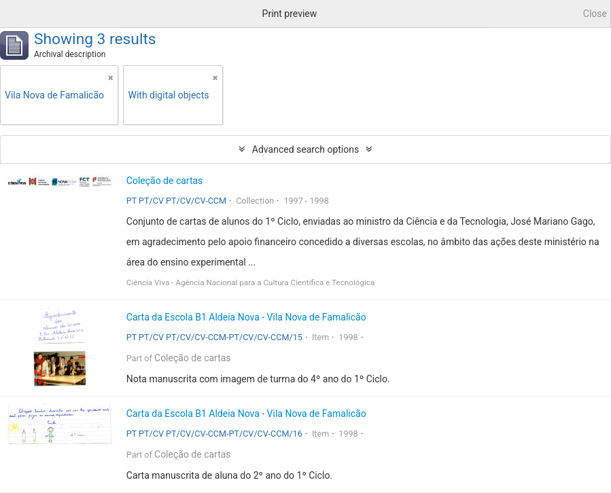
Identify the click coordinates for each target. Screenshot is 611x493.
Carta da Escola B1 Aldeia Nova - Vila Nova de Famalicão (246, 317)
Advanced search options (305, 149)
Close (595, 13)
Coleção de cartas (164, 180)
